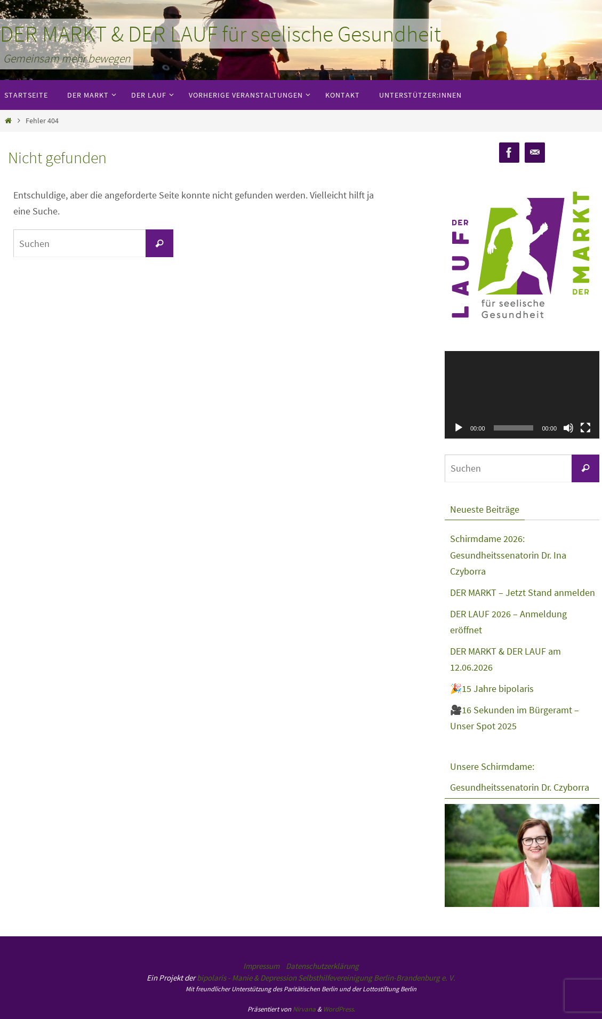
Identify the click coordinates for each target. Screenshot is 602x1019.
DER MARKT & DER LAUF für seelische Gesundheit (220, 33)
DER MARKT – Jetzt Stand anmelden (522, 592)
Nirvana (304, 1009)
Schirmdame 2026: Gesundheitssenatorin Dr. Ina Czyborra (508, 554)
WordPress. (339, 1009)
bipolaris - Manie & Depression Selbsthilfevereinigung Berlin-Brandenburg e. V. (326, 978)
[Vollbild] (585, 428)
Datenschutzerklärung (322, 966)
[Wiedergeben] (458, 428)
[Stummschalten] (568, 428)
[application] (522, 394)
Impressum (261, 966)
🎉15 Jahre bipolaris (492, 688)
